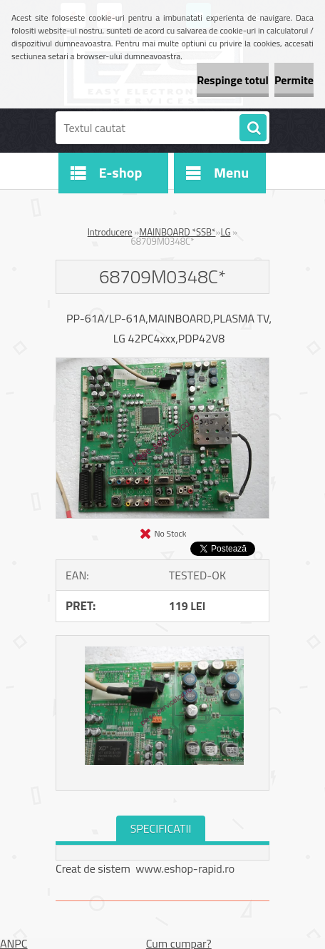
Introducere (110, 232)
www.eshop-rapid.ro (184, 868)
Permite (294, 79)
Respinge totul (233, 79)
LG (225, 232)
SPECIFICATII (161, 828)
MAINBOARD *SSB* (177, 232)
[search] (253, 128)
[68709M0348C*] (162, 363)
